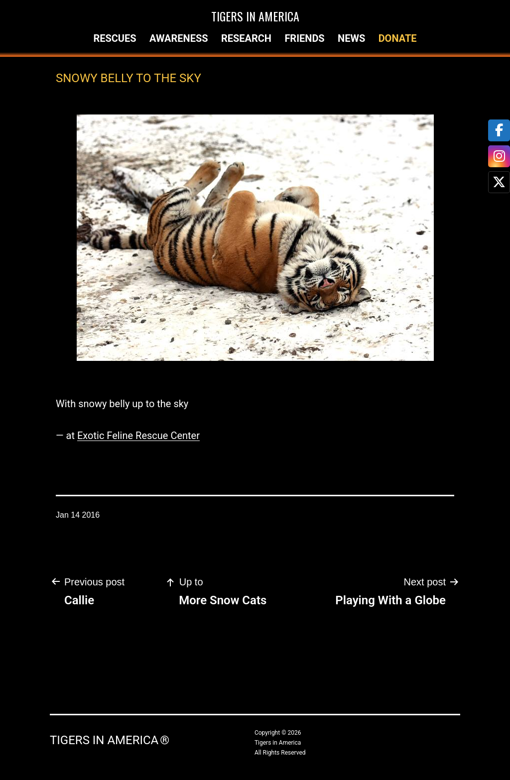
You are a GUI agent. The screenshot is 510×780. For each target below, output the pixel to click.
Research (246, 38)
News (351, 38)
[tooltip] (499, 130)
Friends (304, 38)
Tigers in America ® (109, 740)
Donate (398, 38)
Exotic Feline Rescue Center (138, 436)
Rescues (114, 38)
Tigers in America (255, 16)
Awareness (178, 38)
